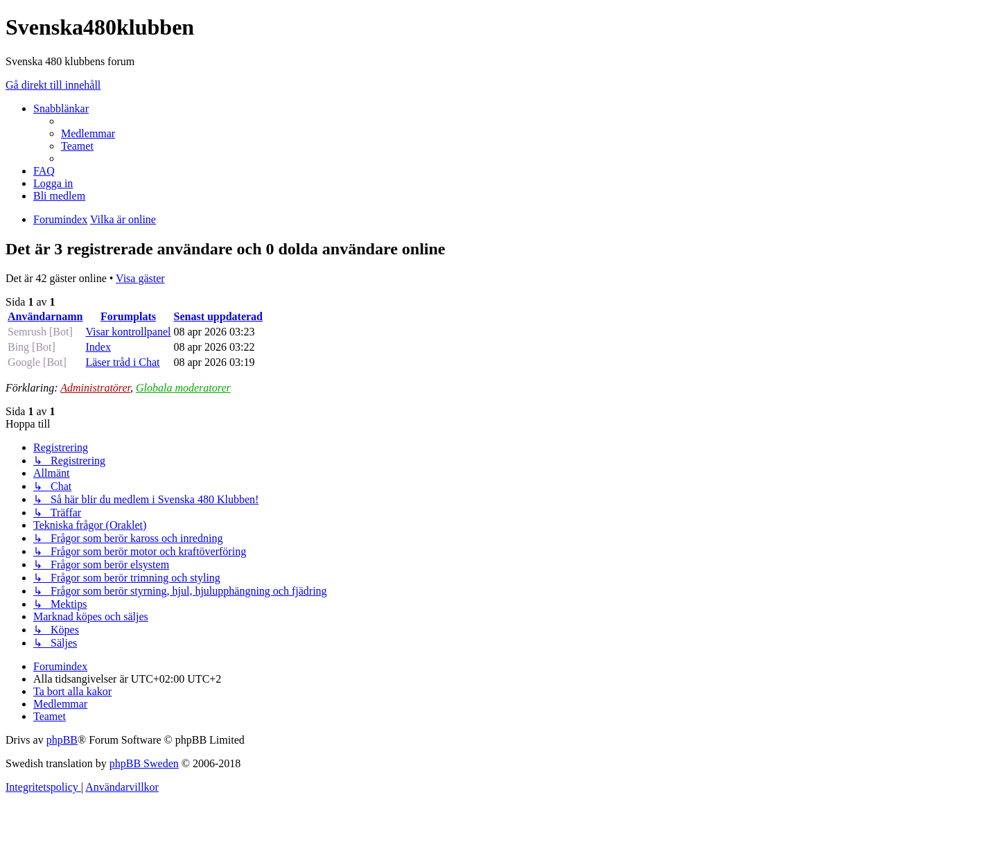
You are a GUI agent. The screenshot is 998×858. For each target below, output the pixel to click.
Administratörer (95, 388)
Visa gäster (140, 278)
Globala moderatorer (183, 388)
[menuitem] (88, 133)
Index (97, 347)
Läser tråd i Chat (122, 362)
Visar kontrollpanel (127, 332)
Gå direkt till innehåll (53, 85)
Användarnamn (45, 316)
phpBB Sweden (144, 763)
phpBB (62, 740)
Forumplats (128, 316)
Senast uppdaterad (218, 316)
